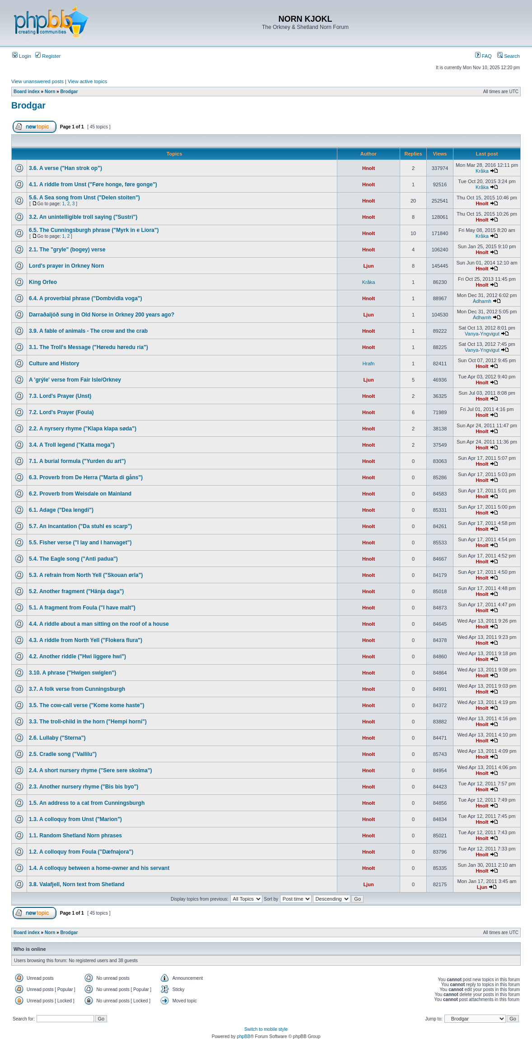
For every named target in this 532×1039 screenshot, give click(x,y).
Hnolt (368, 168)
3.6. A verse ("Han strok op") (65, 168)
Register (48, 56)
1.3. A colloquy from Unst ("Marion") (75, 819)
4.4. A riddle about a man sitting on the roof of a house (99, 624)
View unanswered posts (37, 81)
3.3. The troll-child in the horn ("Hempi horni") (88, 721)
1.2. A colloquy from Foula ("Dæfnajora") (81, 852)
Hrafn (369, 363)
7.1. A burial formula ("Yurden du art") (77, 461)
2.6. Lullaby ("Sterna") (57, 738)
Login (21, 56)
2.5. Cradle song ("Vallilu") (63, 754)
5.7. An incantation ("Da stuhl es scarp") (80, 526)
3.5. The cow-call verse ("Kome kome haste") (86, 705)
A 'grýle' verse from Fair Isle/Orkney (75, 380)
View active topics (87, 81)
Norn (50, 91)
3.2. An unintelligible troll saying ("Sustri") (83, 217)
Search (508, 56)
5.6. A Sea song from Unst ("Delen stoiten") (84, 197)
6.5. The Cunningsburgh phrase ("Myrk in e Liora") (94, 230)
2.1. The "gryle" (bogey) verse (67, 249)
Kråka (482, 171)
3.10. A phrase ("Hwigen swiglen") (72, 673)
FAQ (483, 56)
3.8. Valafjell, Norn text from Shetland (76, 884)
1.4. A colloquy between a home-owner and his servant (99, 868)
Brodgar (69, 91)
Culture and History (54, 363)
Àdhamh (482, 301)
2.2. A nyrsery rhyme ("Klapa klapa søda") (82, 428)
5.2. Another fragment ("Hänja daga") (76, 591)
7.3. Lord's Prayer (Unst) (60, 396)
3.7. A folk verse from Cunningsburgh (77, 689)
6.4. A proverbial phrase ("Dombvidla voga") (85, 298)
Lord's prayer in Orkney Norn (66, 266)
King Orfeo (43, 282)
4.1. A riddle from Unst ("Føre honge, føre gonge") (93, 184)
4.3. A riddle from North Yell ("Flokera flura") (85, 640)
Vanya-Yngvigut (482, 333)
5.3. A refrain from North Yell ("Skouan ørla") (86, 575)
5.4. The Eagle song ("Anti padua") (73, 559)
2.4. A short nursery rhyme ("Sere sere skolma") (90, 770)
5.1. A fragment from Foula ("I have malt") (82, 608)
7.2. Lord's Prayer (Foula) (61, 412)
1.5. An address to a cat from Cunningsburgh (87, 803)
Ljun (368, 266)
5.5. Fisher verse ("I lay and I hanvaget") (80, 542)
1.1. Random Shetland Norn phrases (75, 835)
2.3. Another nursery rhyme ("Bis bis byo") (83, 787)
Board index (27, 91)
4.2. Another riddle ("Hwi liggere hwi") (77, 656)
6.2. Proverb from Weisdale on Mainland (80, 494)
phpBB (243, 1036)
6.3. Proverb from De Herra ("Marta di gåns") (86, 477)
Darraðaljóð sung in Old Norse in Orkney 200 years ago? (101, 315)
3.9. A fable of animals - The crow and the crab (88, 331)
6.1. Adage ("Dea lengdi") (61, 510)
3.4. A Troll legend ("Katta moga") (72, 445)
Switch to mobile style (266, 1029)
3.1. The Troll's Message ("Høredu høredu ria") (88, 347)
